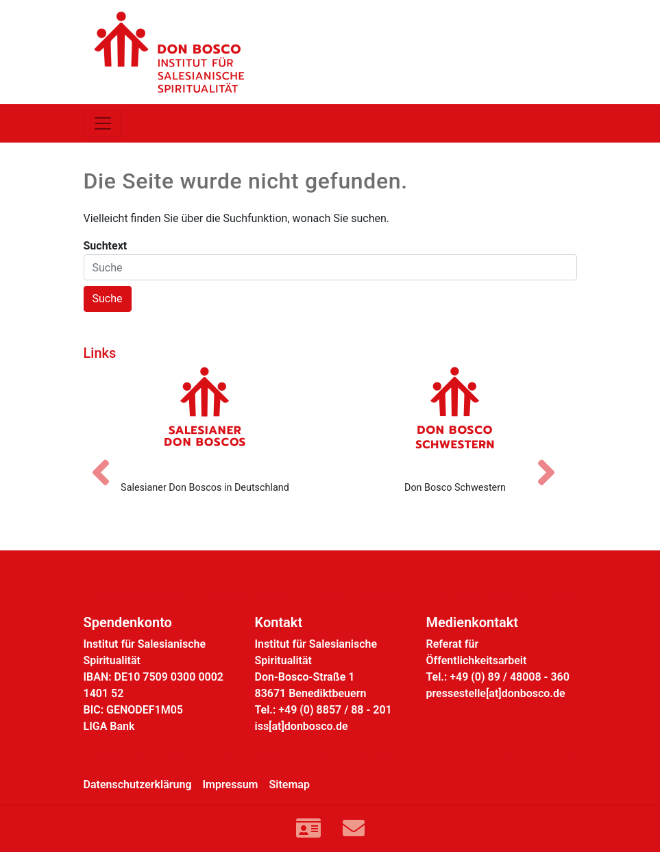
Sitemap (289, 784)
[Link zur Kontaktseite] (308, 829)
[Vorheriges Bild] (107, 460)
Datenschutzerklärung (138, 784)
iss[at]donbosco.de (301, 726)
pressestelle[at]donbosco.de (495, 693)
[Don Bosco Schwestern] (455, 418)
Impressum (230, 784)
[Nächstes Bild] (553, 460)
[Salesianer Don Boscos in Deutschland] (205, 418)
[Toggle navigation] (103, 123)
